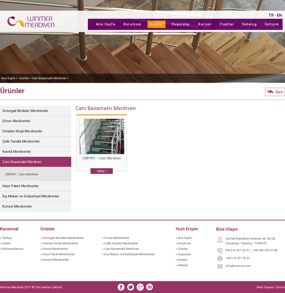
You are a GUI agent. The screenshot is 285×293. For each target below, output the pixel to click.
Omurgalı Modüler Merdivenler (25, 111)
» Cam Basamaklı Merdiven (120, 249)
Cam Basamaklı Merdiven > (50, 78)
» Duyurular (183, 254)
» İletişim (182, 265)
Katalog (249, 24)
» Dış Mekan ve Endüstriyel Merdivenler (128, 254)
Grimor (280, 287)
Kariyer (205, 24)
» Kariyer (181, 259)
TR (271, 15)
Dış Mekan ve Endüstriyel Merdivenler (30, 196)
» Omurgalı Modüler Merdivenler (62, 238)
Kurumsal (132, 24)
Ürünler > (25, 78)
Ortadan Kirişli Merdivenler (22, 131)
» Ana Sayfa (184, 238)
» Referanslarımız (12, 249)
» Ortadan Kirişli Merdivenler (59, 243)
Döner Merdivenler (16, 121)
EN (279, 15)
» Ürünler (182, 249)
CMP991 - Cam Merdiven (21, 174)
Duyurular (181, 24)
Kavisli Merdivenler (16, 151)
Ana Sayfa (105, 24)
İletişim (272, 24)
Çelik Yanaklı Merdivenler (21, 141)
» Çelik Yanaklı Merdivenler (120, 243)
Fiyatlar (227, 24)
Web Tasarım (265, 287)
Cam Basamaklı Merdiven (22, 162)
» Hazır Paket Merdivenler (57, 254)
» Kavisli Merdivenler (54, 249)
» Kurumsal (183, 243)
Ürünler (156, 24)
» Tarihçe (6, 238)
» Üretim (5, 243)
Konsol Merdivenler (17, 206)
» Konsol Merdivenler (54, 259)
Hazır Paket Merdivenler (20, 186)
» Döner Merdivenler (115, 238)
